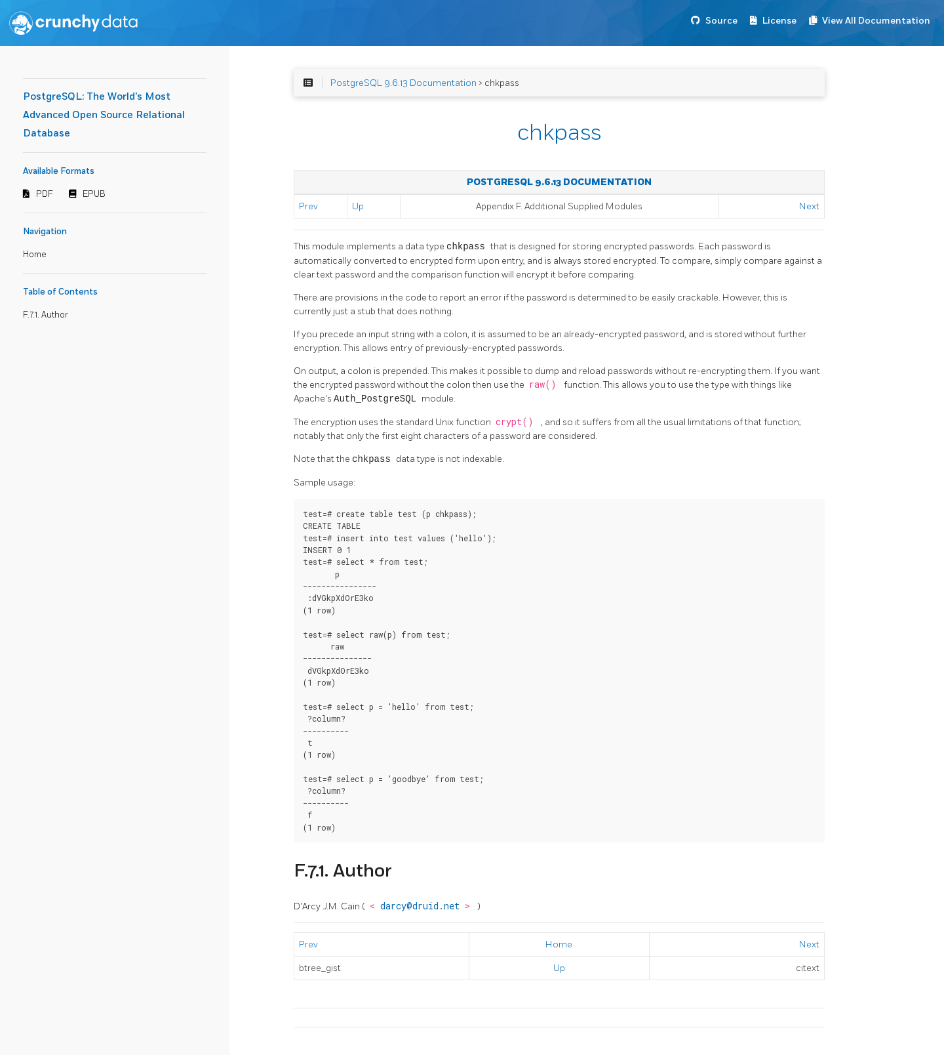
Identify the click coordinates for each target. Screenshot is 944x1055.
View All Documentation (876, 20)
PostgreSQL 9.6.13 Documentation (403, 83)
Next (809, 206)
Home (35, 254)
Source (721, 20)
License (779, 20)
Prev (308, 206)
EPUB (94, 194)
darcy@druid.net (422, 906)
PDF (44, 194)
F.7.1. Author (45, 315)
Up (358, 206)
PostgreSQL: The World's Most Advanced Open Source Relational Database (104, 115)
